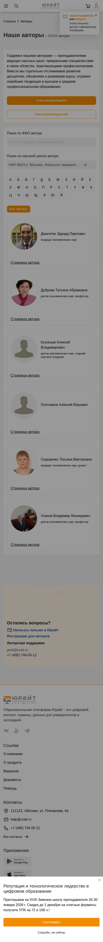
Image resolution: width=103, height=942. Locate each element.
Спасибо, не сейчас (51, 932)
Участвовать (51, 922)
